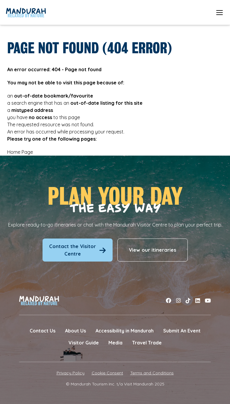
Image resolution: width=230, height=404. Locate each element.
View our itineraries (152, 250)
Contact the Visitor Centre (77, 250)
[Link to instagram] (178, 300)
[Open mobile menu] (219, 12)
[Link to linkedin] (197, 300)
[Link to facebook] (168, 300)
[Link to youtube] (208, 300)
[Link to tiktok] (188, 300)
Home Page (20, 152)
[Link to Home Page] (26, 12)
